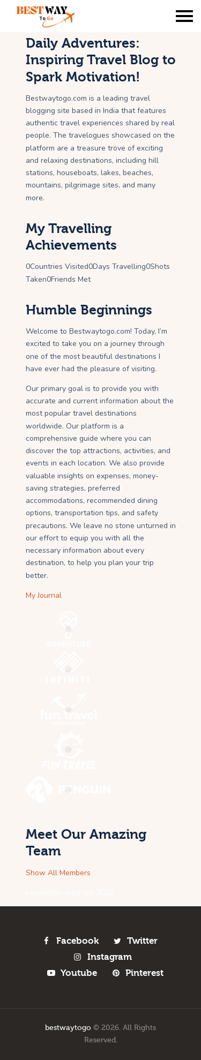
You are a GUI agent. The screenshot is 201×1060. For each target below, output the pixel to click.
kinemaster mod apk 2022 (70, 893)
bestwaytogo (68, 1028)
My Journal (44, 595)
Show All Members (58, 873)
